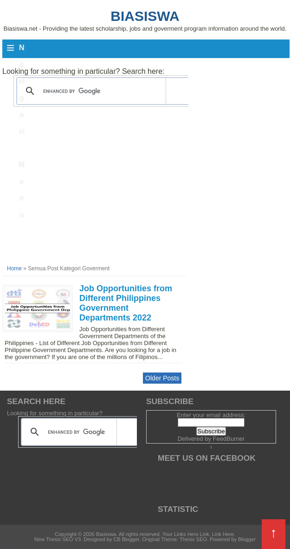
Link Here (223, 534)
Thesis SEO (193, 539)
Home (14, 268)
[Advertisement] (94, 196)
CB (3, 546)
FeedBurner (229, 438)
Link (204, 534)
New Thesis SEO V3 (57, 539)
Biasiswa (144, 16)
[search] (102, 91)
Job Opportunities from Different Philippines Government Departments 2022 (125, 303)
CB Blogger (126, 539)
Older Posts (162, 378)
